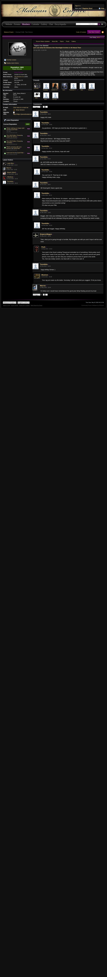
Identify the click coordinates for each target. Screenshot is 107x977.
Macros (8, 168)
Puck (43, 247)
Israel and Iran (10, 152)
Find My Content (10, 60)
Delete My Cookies (24, 305)
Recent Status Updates (43, 41)
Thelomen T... (72, 90)
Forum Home (14, 305)
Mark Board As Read (36, 305)
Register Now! (87, 8)
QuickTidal (14, 129)
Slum (81, 90)
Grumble (36, 88)
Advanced (102, 24)
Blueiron (44, 275)
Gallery (44, 24)
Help (101, 8)
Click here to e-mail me (20, 107)
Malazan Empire (9, 32)
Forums (17, 24)
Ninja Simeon (20, 110)
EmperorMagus (46, 234)
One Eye (54, 99)
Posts (67, 41)
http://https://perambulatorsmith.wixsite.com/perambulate (31, 114)
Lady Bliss (10, 163)
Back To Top (6, 305)
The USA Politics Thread (13, 135)
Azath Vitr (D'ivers (11, 136)
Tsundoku (9, 142)
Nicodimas (91, 90)
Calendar (35, 24)
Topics (62, 41)
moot (45, 99)
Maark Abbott (11, 172)
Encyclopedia (60, 24)
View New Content (93, 32)
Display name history (11, 63)
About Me (55, 41)
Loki (64, 90)
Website (8, 24)
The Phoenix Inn (19, 76)
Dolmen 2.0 (55, 90)
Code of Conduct (81, 32)
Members (26, 24)
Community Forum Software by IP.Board (92, 305)
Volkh (36, 98)
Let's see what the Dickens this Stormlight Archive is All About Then (57, 48)
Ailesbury (10, 177)
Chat (51, 24)
